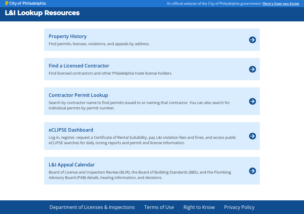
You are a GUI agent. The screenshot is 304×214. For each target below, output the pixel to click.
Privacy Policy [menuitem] (239, 207)
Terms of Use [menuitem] (159, 207)
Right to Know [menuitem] (199, 207)
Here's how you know (280, 3)
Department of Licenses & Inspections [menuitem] (92, 207)
